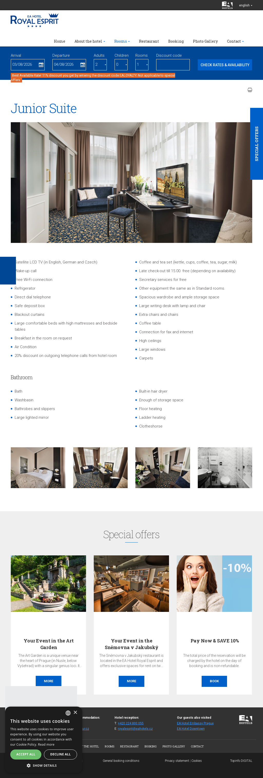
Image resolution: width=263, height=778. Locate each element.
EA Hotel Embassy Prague (195, 723)
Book (214, 681)
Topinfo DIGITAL (241, 761)
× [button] (75, 713)
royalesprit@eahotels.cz (135, 728)
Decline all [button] (60, 754)
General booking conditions (121, 761)
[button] (43, 765)
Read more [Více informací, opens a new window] (46, 744)
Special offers (256, 143)
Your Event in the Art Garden (48, 644)
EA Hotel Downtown (191, 728)
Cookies (196, 761)
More (48, 681)
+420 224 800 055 (131, 723)
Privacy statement (177, 761)
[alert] (43, 740)
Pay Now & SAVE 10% (215, 641)
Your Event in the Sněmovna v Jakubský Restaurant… (132, 647)
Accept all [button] (25, 754)
